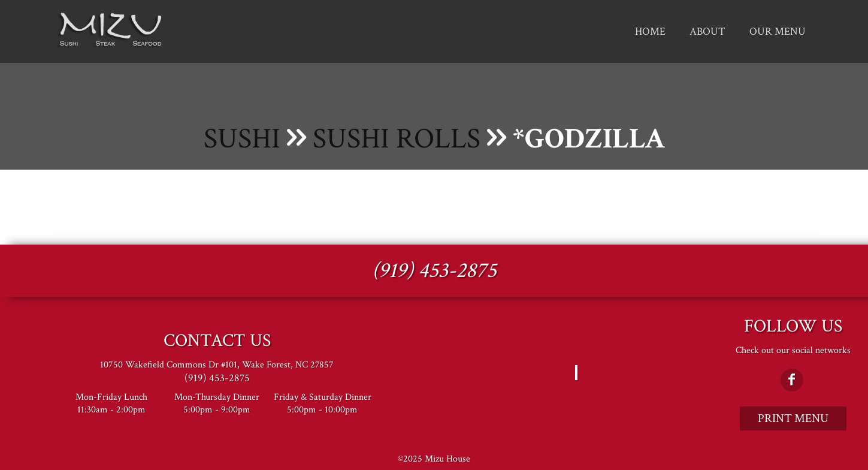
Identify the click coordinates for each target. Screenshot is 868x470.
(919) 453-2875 (434, 271)
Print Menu (793, 418)
